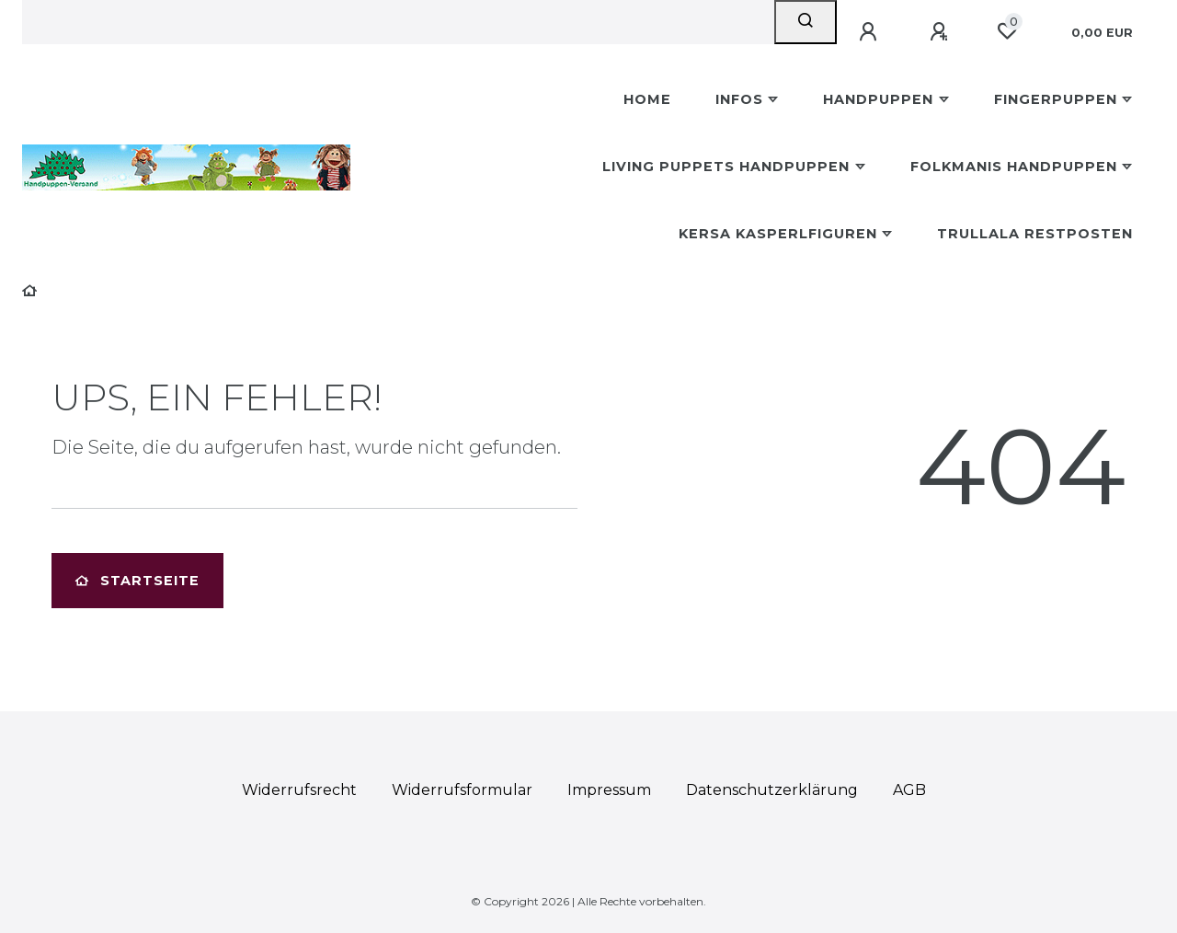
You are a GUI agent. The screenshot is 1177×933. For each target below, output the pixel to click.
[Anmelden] (871, 32)
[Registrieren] (942, 32)
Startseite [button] (137, 580)
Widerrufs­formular (462, 790)
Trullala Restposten (1035, 233)
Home (647, 99)
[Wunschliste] (1007, 31)
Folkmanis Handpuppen (1013, 166)
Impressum (609, 790)
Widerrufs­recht (299, 790)
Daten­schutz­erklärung (772, 790)
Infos (739, 99)
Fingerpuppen (1055, 99)
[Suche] (805, 22)
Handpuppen (878, 99)
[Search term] (398, 22)
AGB (909, 790)
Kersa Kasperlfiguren (778, 233)
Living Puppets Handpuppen (726, 166)
